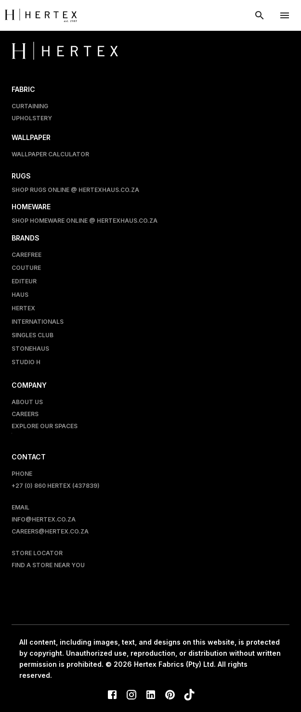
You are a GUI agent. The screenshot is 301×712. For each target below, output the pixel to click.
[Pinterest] (170, 695)
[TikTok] (189, 695)
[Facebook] (112, 695)
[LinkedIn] (151, 695)
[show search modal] (259, 15)
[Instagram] (131, 695)
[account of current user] (284, 15)
